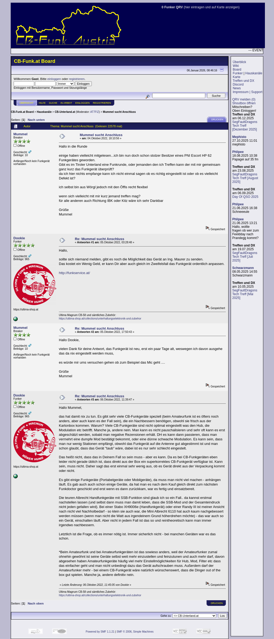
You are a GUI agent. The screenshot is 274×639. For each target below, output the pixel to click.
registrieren (77, 78)
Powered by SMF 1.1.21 (100, 631)
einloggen (54, 78)
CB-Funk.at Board (22, 111)
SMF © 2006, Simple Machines (135, 631)
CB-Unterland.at (65, 111)
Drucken (217, 119)
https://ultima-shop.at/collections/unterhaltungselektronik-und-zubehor (100, 318)
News (237, 88)
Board (237, 69)
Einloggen (82, 103)
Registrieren (102, 103)
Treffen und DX (243, 81)
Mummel (20, 134)
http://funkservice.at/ (74, 273)
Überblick (239, 62)
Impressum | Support (247, 92)
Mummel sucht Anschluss (119, 111)
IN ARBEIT (66, 103)
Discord (238, 84)
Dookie (19, 238)
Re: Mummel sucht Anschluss (99, 239)
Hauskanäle (253, 73)
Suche (53, 103)
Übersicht (26, 103)
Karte (237, 77)
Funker (238, 73)
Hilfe (42, 103)
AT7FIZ (94, 111)
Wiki (236, 66)
